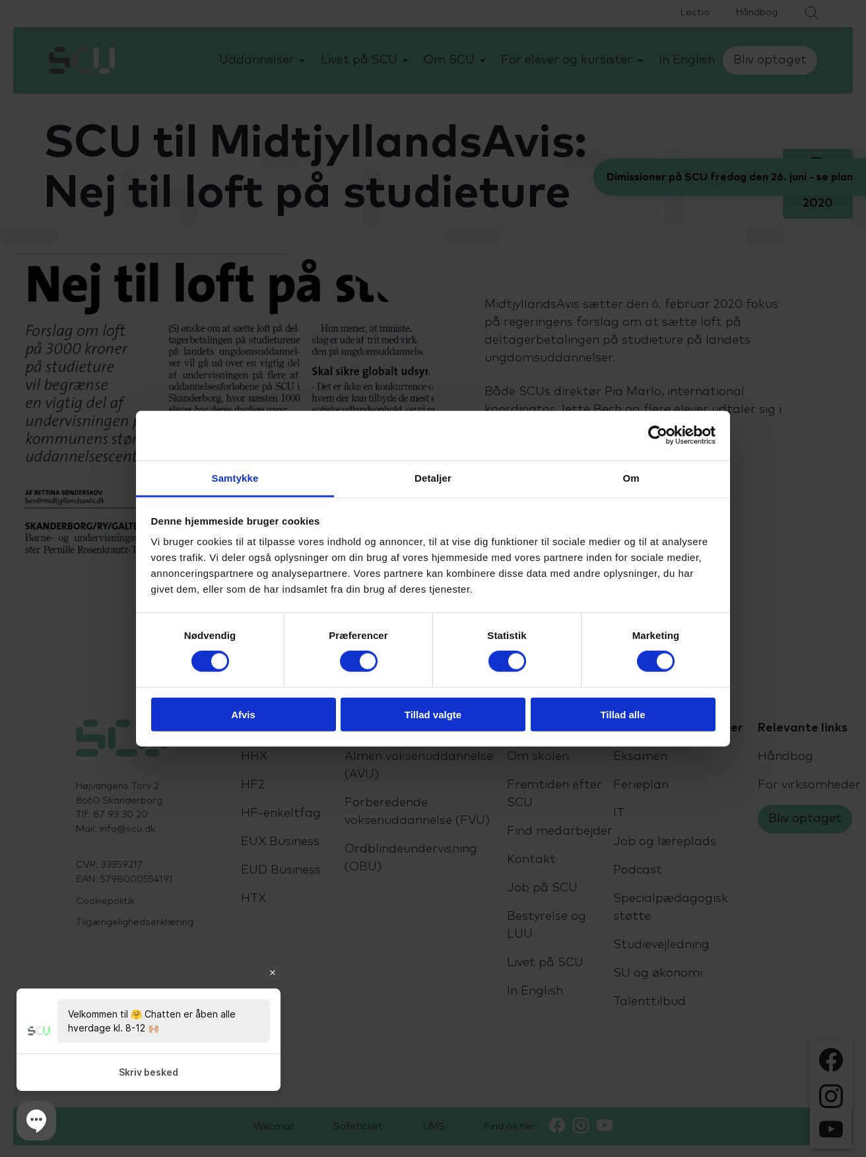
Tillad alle (622, 714)
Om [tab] (630, 477)
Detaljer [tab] (433, 477)
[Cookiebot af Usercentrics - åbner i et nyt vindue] (658, 435)
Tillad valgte (433, 714)
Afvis (243, 714)
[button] (36, 1120)
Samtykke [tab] (235, 477)
